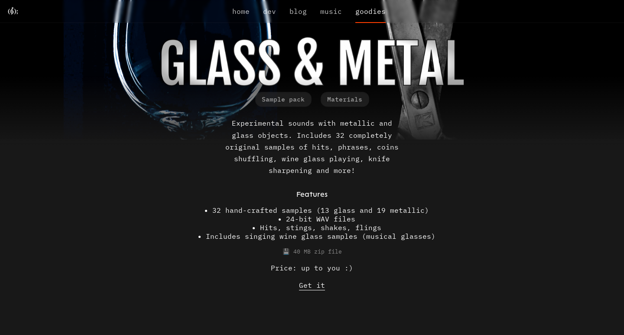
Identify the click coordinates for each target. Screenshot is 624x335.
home (241, 11)
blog (298, 11)
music (331, 11)
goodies (370, 11)
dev (269, 11)
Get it (312, 285)
